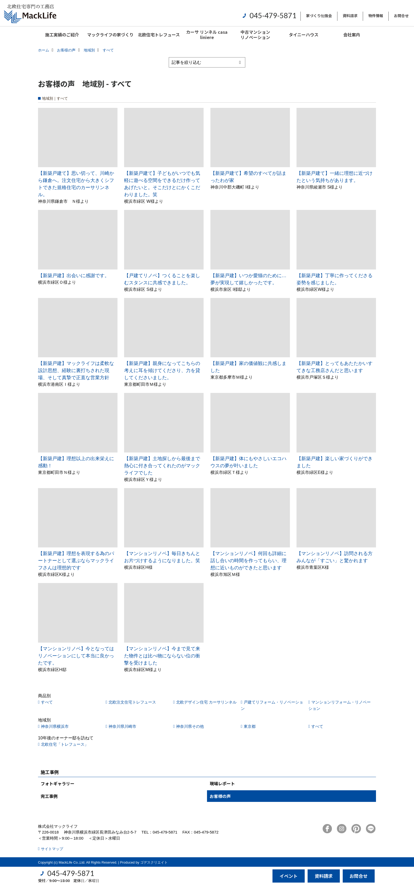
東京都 (250, 726)
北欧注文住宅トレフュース (132, 702)
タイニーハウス (303, 34)
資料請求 (350, 15)
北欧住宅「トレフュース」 (64, 744)
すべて (47, 702)
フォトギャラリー (57, 783)
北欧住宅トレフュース (159, 34)
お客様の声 (220, 796)
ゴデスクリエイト (154, 862)
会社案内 (351, 34)
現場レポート (222, 783)
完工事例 (49, 796)
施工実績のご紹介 (62, 34)
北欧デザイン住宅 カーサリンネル (206, 702)
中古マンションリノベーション (255, 34)
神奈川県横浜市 (55, 726)
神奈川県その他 (190, 726)
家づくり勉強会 (319, 15)
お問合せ (401, 15)
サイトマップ (52, 849)
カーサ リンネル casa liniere (207, 34)
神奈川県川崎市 (122, 726)
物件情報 (375, 15)
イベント (289, 876)
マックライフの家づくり (110, 34)
